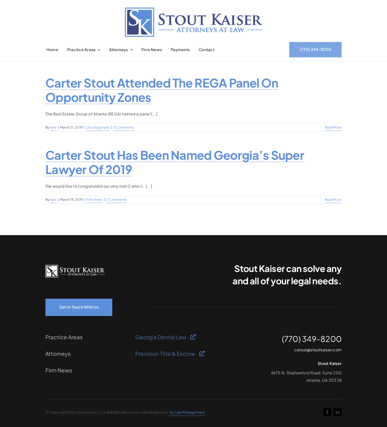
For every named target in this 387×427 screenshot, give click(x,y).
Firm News (94, 200)
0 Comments (123, 127)
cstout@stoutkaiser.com (318, 349)
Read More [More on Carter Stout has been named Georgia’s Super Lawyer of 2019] (333, 200)
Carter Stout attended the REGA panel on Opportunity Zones (161, 90)
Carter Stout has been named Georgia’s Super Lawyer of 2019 (174, 162)
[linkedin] (338, 412)
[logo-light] (75, 266)
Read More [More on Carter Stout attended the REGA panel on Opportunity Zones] (333, 127)
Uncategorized (98, 127)
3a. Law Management (187, 412)
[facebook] (327, 412)
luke (53, 127)
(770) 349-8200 (312, 339)
